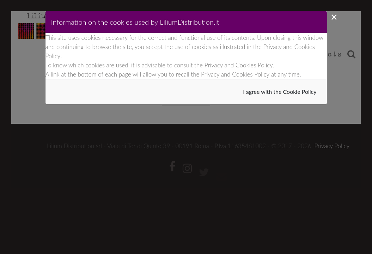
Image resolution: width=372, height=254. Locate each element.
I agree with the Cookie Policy (279, 91)
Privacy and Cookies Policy (239, 65)
